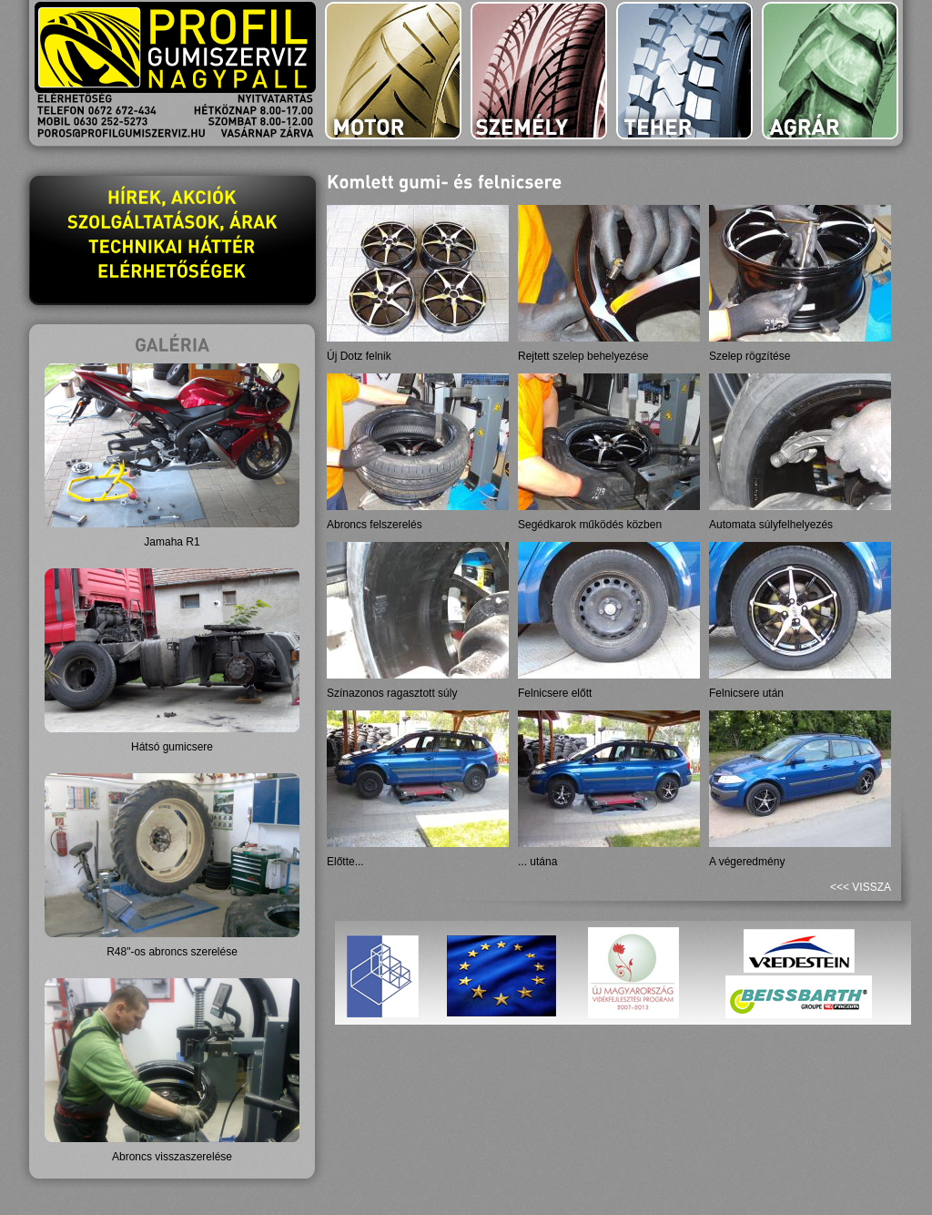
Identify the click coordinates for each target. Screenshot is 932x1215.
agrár (830, 70)
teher (684, 70)
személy (539, 70)
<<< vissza (860, 887)
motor (393, 70)
